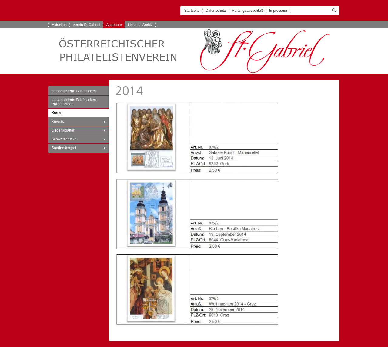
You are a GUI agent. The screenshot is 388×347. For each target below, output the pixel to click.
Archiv (147, 25)
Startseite (192, 10)
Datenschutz (216, 10)
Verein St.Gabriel (86, 25)
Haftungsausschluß (247, 10)
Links (132, 25)
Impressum (278, 10)
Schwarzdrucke (64, 139)
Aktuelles (59, 25)
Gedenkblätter (63, 130)
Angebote (114, 25)
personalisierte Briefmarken (74, 91)
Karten (57, 113)
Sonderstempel (64, 148)
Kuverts (58, 121)
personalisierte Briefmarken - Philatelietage (75, 102)
